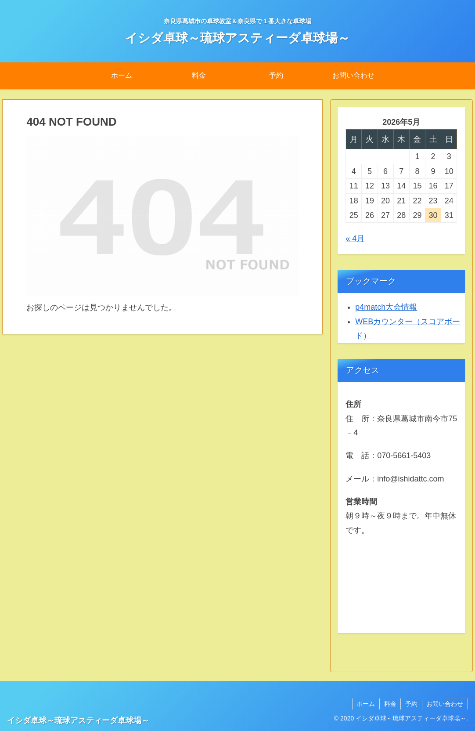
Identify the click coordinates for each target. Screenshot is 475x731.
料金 (389, 703)
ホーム (365, 703)
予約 (411, 703)
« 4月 (354, 238)
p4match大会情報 (386, 307)
